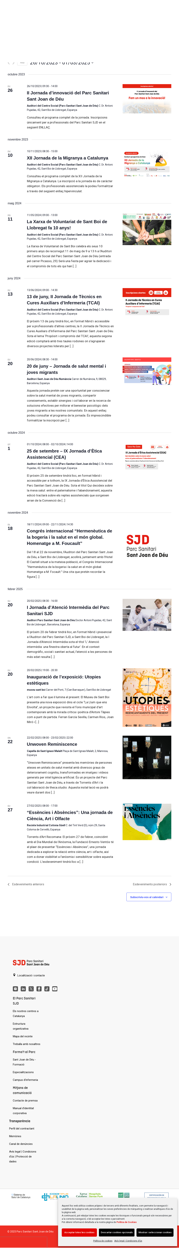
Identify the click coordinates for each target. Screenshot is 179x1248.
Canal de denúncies (21, 1144)
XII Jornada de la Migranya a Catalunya (67, 157)
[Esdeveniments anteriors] (9, 63)
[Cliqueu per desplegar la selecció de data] (61, 62)
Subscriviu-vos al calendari (146, 897)
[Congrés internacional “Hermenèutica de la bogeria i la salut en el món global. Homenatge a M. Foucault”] (147, 546)
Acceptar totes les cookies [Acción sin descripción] (79, 1232)
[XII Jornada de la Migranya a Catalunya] (147, 163)
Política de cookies (102, 1241)
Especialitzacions (23, 1072)
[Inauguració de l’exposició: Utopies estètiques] (147, 697)
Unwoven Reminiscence (52, 744)
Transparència (19, 1121)
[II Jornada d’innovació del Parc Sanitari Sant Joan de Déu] (147, 98)
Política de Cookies (127, 1222)
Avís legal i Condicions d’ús (128, 1241)
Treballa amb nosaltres (26, 1044)
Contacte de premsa (25, 1100)
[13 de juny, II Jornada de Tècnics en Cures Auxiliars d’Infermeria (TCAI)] (147, 302)
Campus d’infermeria (25, 1080)
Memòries (15, 1136)
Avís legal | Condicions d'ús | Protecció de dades (22, 1156)
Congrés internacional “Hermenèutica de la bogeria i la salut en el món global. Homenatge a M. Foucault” (69, 537)
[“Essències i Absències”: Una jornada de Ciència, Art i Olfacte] (147, 822)
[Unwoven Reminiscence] (147, 757)
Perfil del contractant (21, 1128)
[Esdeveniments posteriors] (13, 63)
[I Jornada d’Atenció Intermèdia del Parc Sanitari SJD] (147, 615)
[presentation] (23, 1242)
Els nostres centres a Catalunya (25, 1013)
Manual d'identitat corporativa (23, 1111)
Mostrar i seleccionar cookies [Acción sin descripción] (155, 1232)
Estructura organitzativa (20, 1026)
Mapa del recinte (23, 1036)
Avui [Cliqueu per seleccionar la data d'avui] (22, 62)
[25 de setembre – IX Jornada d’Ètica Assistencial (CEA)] (147, 456)
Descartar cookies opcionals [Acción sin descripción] (117, 1232)
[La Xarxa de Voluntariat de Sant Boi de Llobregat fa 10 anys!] (147, 229)
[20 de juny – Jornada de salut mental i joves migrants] (147, 371)
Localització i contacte (29, 975)
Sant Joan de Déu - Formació (24, 1062)
